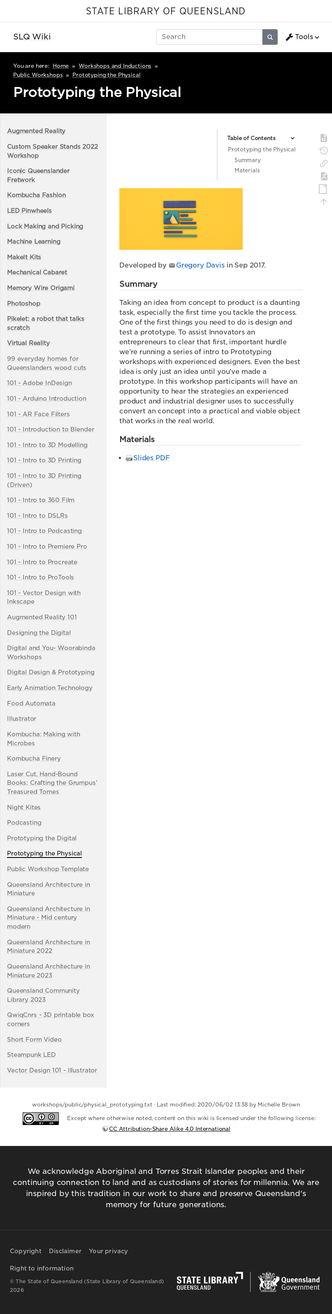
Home (61, 66)
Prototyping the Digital (42, 838)
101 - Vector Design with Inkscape (44, 597)
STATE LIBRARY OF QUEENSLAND (166, 11)
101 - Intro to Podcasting (44, 530)
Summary (247, 160)
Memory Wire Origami (40, 287)
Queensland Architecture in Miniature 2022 (48, 946)
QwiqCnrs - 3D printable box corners (50, 1019)
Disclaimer (65, 1251)
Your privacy (108, 1251)
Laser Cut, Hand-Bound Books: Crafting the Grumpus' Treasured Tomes (52, 782)
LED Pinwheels (29, 210)
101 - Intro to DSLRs (37, 515)
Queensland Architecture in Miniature (48, 889)
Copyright (26, 1251)
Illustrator (21, 718)
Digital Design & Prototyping (51, 672)
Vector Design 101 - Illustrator (52, 1070)
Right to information (42, 1268)
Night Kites (24, 807)
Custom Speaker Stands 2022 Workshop (52, 151)
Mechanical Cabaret (37, 272)
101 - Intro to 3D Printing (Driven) (44, 480)
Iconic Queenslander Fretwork (38, 175)
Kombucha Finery (34, 758)
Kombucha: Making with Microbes (43, 739)
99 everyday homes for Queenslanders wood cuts (46, 363)
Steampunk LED (31, 1054)
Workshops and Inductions (115, 66)
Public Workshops (38, 75)
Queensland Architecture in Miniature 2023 (48, 971)
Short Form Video (34, 1039)
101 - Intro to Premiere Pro (47, 546)
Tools (299, 37)
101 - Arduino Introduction (46, 398)
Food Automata (31, 703)
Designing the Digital (39, 632)
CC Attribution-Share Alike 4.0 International (169, 1129)
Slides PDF (151, 458)
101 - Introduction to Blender (50, 429)
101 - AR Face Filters (38, 413)
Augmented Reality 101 (42, 616)
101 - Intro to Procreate (42, 561)
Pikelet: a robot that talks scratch (45, 323)
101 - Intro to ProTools (40, 577)
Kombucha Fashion (36, 194)
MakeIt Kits (24, 257)
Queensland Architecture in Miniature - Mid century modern (48, 917)
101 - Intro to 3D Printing (44, 459)
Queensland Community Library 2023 (43, 995)
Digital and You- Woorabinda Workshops (51, 652)
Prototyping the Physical (106, 75)
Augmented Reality (36, 130)
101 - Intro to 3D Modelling (47, 444)
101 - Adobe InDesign (39, 382)
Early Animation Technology (50, 687)
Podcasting (24, 822)
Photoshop (23, 303)
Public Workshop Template (48, 868)
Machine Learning (33, 241)
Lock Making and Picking (45, 226)
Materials (247, 170)
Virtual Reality (28, 342)
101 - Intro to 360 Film (40, 499)
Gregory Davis (200, 265)
